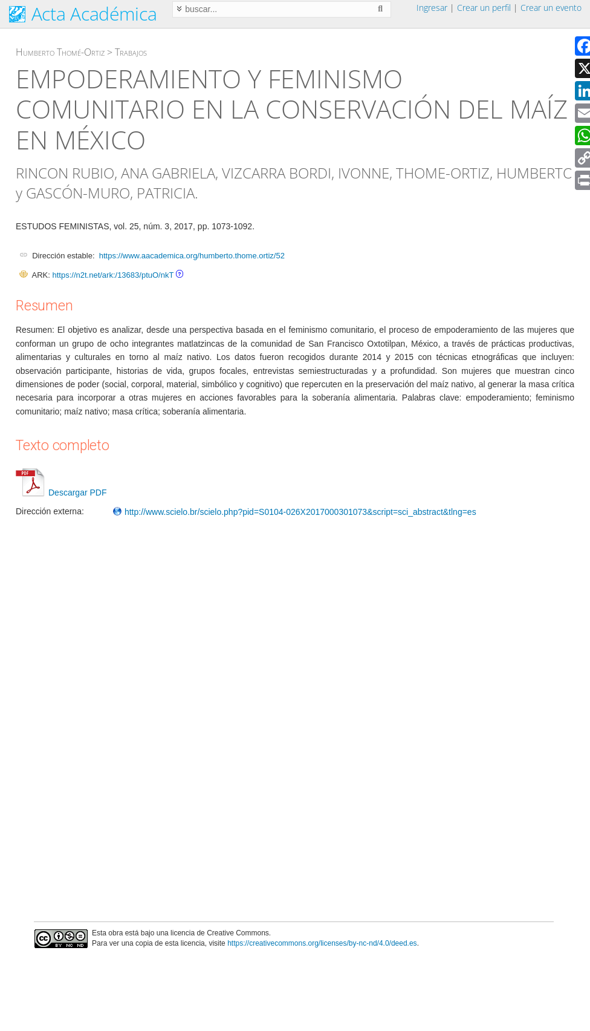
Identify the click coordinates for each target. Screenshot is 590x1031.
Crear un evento (551, 7)
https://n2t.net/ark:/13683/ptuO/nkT (112, 275)
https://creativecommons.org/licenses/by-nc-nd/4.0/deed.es (322, 943)
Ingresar (432, 7)
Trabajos (131, 52)
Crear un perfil (484, 7)
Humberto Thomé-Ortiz (60, 52)
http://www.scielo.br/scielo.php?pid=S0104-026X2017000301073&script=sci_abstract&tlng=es (294, 512)
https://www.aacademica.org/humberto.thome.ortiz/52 (192, 255)
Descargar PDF (61, 492)
